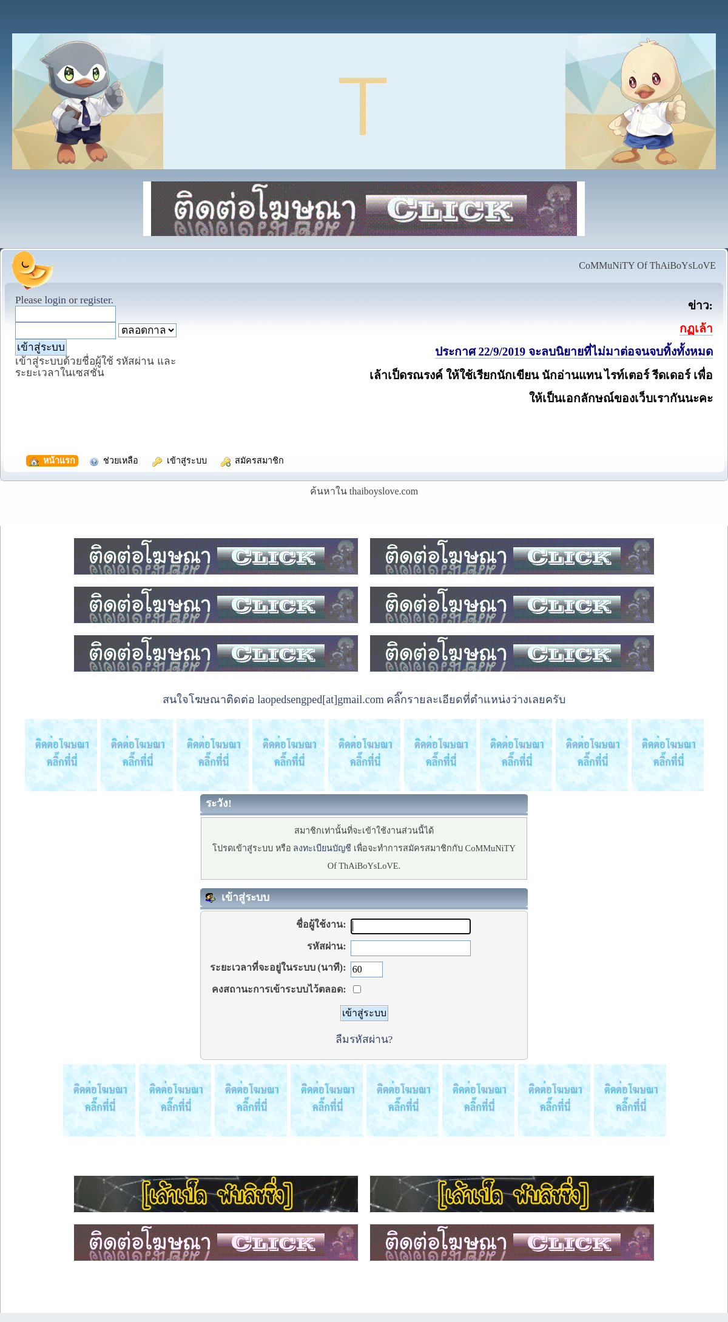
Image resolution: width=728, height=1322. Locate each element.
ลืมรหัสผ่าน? (364, 1039)
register (95, 300)
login (55, 300)
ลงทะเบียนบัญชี (322, 848)
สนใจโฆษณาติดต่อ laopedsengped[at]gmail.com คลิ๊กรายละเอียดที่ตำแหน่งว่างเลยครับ (364, 699)
